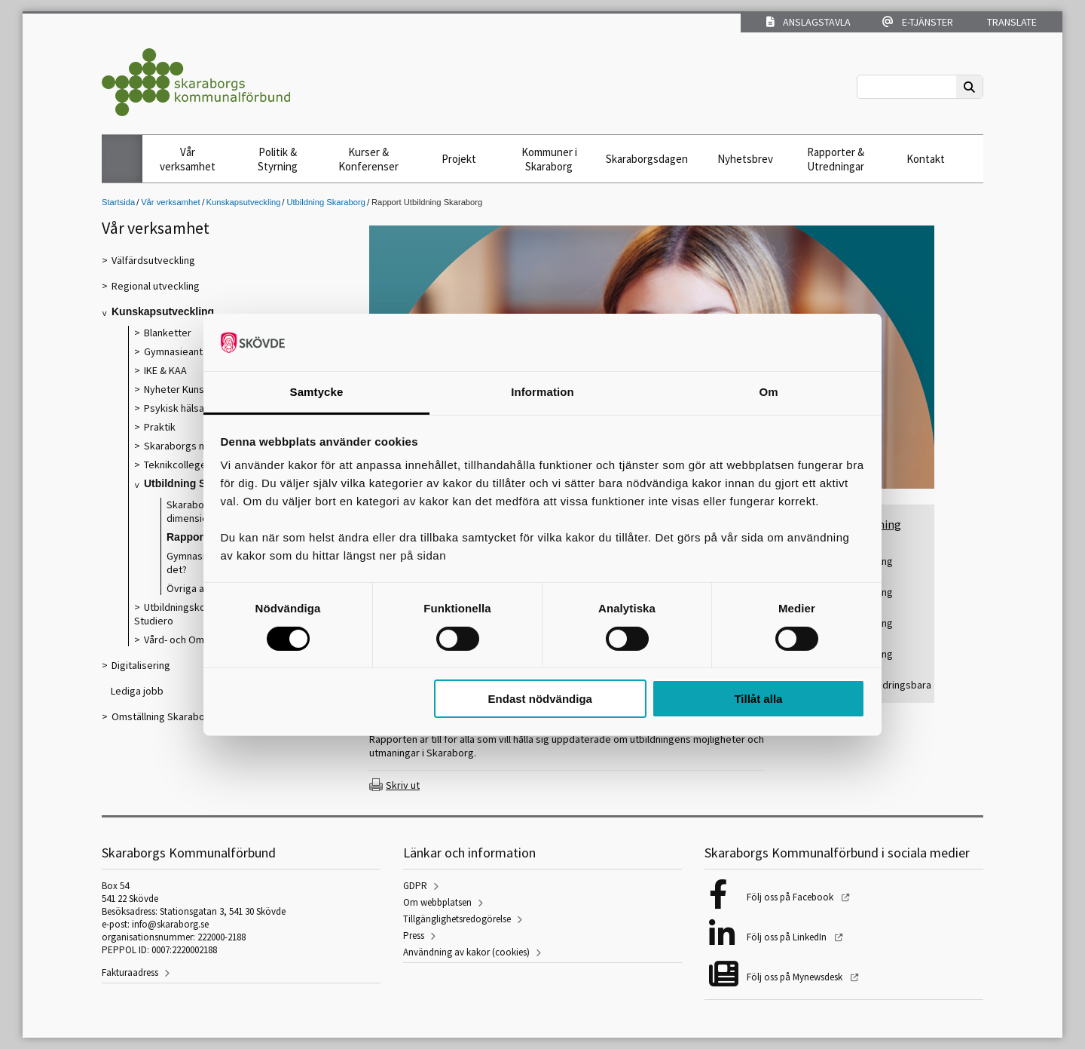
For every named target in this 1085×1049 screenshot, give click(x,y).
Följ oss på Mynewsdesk (796, 977)
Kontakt (925, 159)
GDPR (415, 885)
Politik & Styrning (278, 159)
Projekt (459, 159)
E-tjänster (917, 22)
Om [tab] (768, 391)
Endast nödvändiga (540, 698)
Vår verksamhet (187, 159)
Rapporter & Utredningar (835, 159)
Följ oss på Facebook (791, 897)
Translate (1011, 22)
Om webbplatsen (437, 902)
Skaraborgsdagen (647, 159)
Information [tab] (542, 391)
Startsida (118, 202)
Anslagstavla (808, 22)
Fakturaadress (130, 972)
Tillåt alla (758, 698)
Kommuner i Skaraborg (549, 159)
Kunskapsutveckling (243, 202)
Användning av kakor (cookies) (466, 952)
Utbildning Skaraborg (325, 202)
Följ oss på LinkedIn (788, 937)
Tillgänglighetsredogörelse (457, 919)
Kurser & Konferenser (368, 159)
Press (413, 935)
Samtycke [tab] (317, 391)
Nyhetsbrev (745, 159)
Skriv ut (403, 785)
